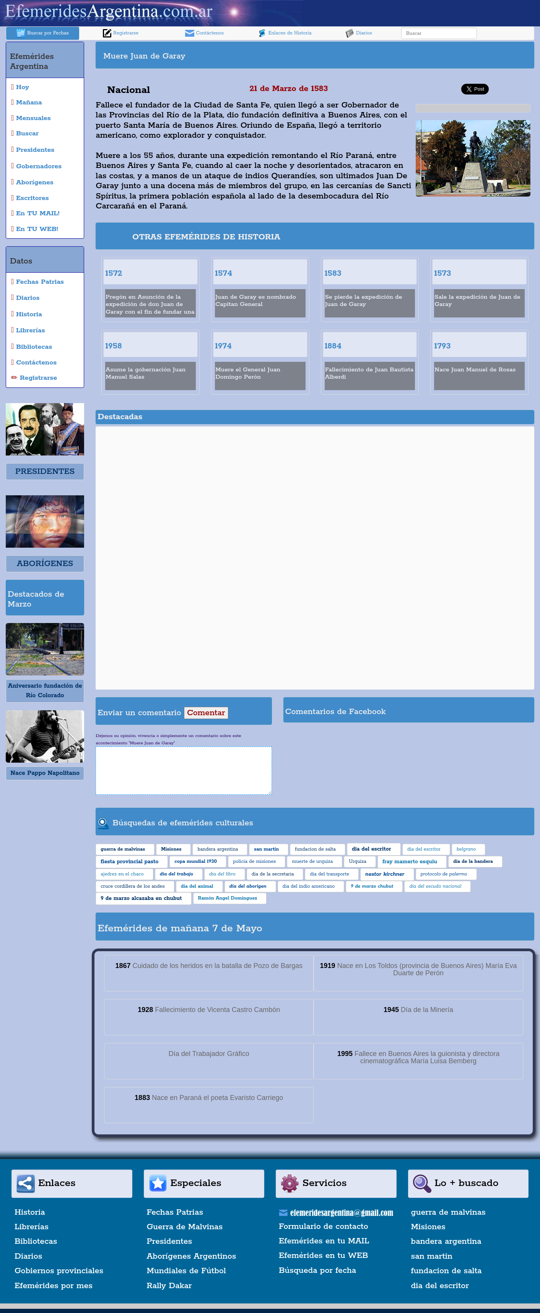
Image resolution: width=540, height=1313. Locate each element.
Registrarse (120, 33)
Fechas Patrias (175, 1212)
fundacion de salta (446, 1271)
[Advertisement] (423, 55)
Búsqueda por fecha (317, 1270)
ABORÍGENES (45, 563)
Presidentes (169, 1241)
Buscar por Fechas (42, 33)
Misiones (428, 1227)
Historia (30, 1212)
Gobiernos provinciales (59, 1271)
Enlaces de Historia (284, 33)
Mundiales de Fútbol (186, 1271)
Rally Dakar (169, 1285)
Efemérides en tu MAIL (324, 1241)
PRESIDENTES (45, 471)
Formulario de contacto (323, 1226)
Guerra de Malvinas (185, 1227)
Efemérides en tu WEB (323, 1255)
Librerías (32, 1227)
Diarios (358, 33)
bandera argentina (446, 1241)
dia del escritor (440, 1285)
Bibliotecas (36, 1241)
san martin (432, 1256)
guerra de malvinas (448, 1212)
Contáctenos (204, 33)
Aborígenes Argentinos (191, 1256)
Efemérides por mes (54, 1285)
